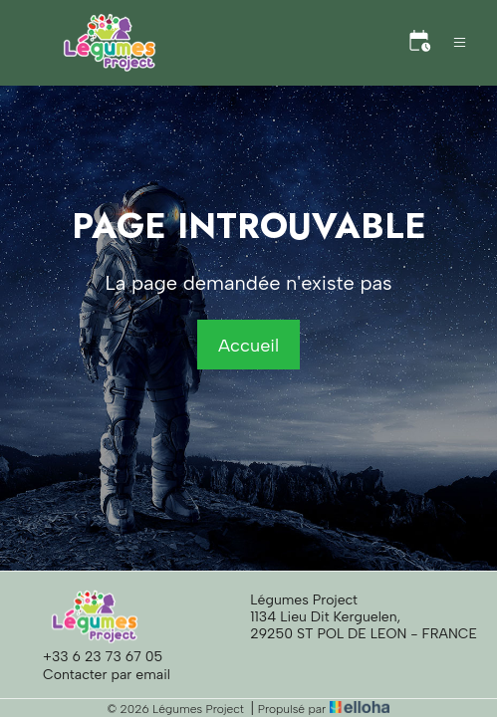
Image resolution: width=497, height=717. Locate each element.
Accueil (248, 346)
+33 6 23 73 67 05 (91, 656)
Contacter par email (95, 674)
